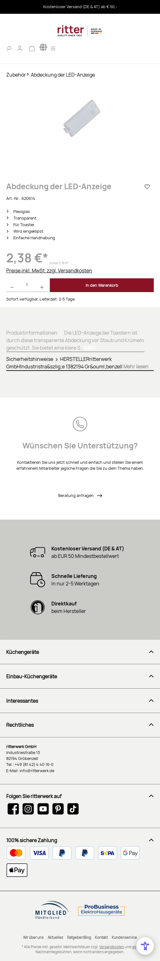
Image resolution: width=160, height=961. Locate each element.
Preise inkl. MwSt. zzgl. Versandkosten (49, 270)
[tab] (75, 339)
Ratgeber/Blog (79, 937)
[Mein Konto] (20, 47)
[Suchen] (8, 47)
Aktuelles (55, 937)
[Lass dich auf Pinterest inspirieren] (58, 809)
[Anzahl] (26, 285)
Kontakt (101, 937)
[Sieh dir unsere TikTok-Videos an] (73, 809)
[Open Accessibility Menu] (145, 946)
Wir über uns (33, 937)
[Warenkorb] (32, 47)
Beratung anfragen (76, 495)
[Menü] (53, 47)
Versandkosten (111, 946)
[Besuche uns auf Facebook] (13, 809)
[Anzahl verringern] (12, 285)
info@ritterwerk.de (37, 770)
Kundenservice (124, 937)
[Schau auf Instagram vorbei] (28, 809)
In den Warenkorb (102, 285)
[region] (80, 126)
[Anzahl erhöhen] (42, 285)
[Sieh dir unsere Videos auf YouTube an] (43, 809)
